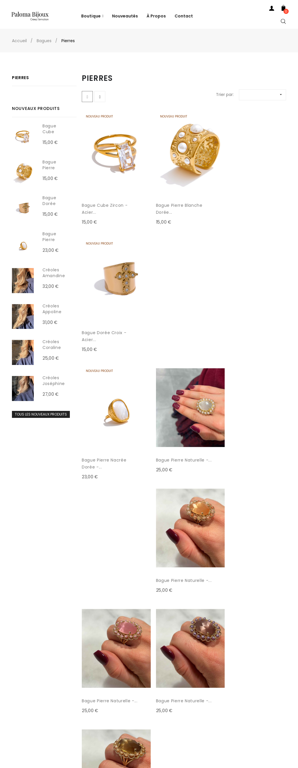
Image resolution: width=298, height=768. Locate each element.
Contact (21, 687)
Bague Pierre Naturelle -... (176, 325)
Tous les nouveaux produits (41, 414)
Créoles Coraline (51, 344)
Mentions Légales (85, 687)
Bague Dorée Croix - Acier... (243, 203)
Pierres (20, 78)
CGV (72, 675)
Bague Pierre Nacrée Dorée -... (104, 325)
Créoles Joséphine (53, 380)
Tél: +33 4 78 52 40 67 (35, 675)
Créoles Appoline (51, 309)
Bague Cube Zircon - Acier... (104, 203)
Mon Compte (26, 699)
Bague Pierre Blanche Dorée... (175, 203)
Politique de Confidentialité (95, 699)
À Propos (77, 710)
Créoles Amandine (53, 273)
